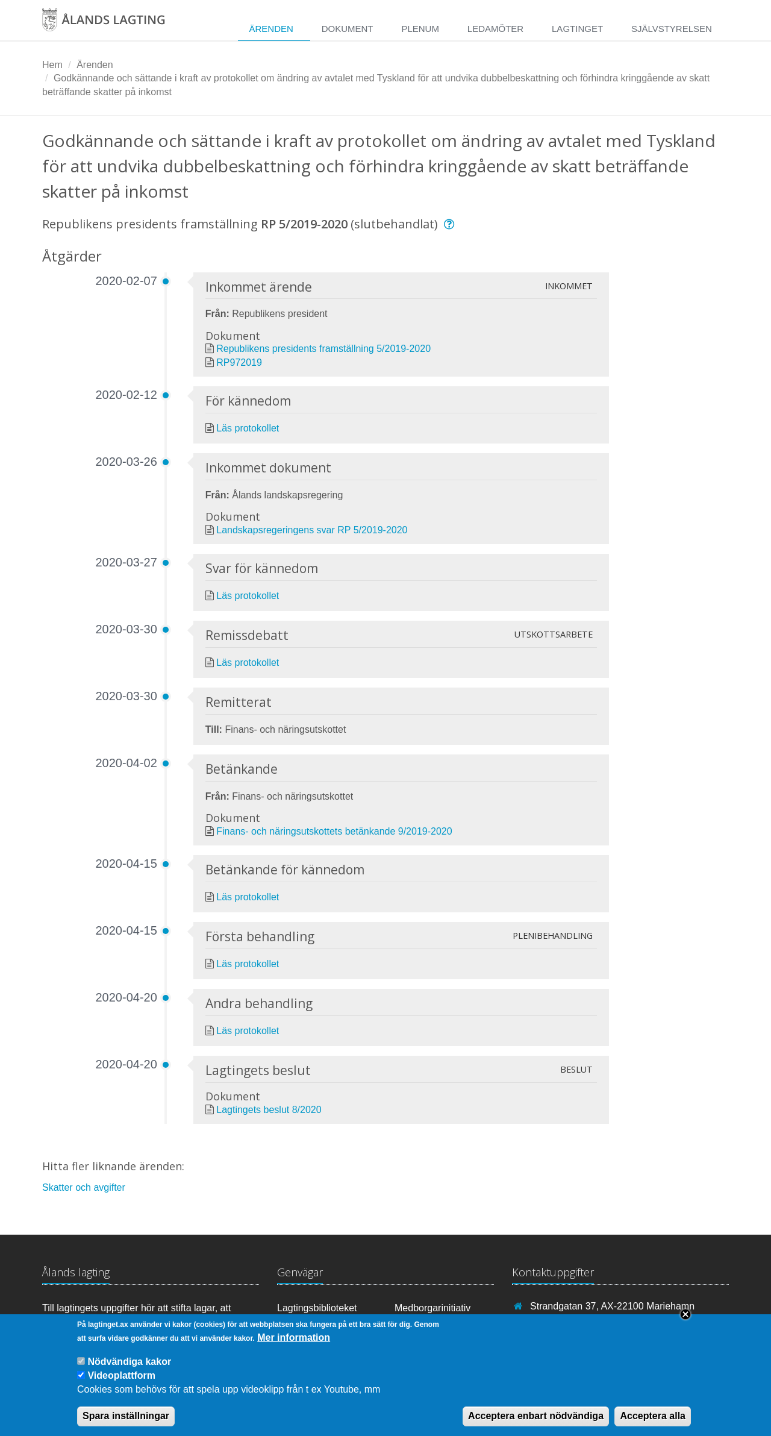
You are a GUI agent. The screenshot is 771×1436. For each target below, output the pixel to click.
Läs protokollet (247, 428)
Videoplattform (121, 1383)
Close (685, 1321)
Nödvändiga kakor (129, 1368)
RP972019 (239, 362)
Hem (52, 65)
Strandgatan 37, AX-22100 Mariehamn (612, 1306)
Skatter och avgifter (83, 1187)
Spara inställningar (126, 1423)
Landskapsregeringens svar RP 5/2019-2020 (311, 530)
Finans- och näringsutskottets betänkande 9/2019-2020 (334, 831)
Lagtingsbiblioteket (317, 1308)
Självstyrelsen (671, 29)
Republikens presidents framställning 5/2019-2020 (323, 348)
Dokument (347, 29)
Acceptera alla (652, 1423)
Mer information (293, 1345)
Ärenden (271, 29)
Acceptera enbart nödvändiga (536, 1423)
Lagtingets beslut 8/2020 (268, 1110)
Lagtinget (577, 29)
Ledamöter (495, 29)
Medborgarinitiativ (432, 1308)
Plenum (420, 29)
